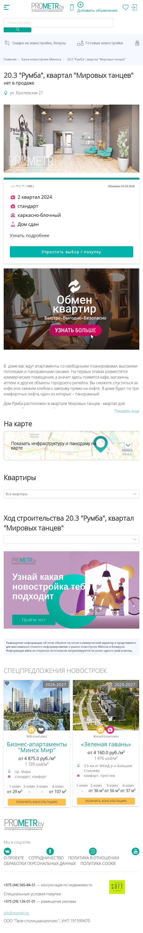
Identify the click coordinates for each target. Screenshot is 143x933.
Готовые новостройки (104, 43)
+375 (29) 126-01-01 (40, 901)
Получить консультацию (37, 802)
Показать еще (126, 411)
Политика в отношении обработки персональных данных (61, 860)
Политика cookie (98, 863)
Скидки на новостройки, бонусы (39, 43)
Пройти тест (34, 619)
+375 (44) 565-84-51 (48, 885)
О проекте (14, 858)
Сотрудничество (46, 858)
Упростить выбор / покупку (71, 251)
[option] (36, 746)
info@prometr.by (16, 912)
